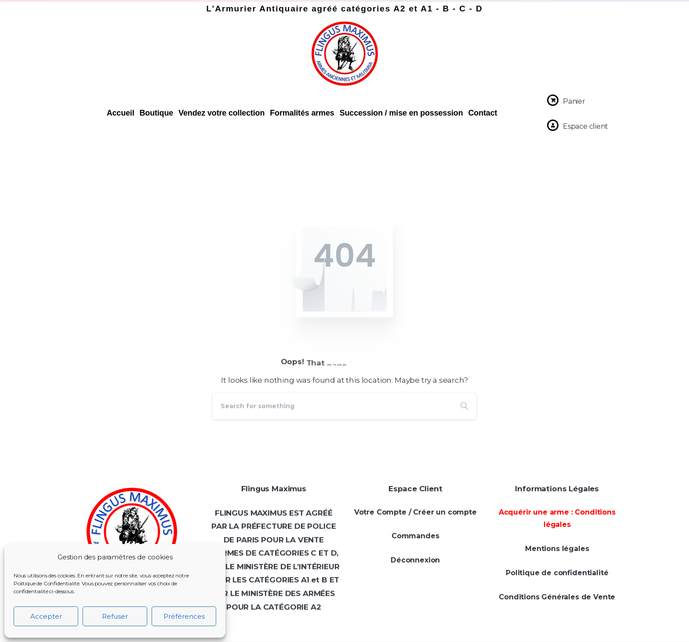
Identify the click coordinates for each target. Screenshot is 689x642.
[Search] (333, 406)
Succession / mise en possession (401, 113)
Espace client (585, 126)
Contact (482, 113)
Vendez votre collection (221, 113)
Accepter (46, 616)
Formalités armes (302, 113)
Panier (574, 101)
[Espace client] (552, 125)
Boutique (156, 113)
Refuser (115, 616)
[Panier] (552, 100)
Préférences (184, 616)
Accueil (120, 113)
